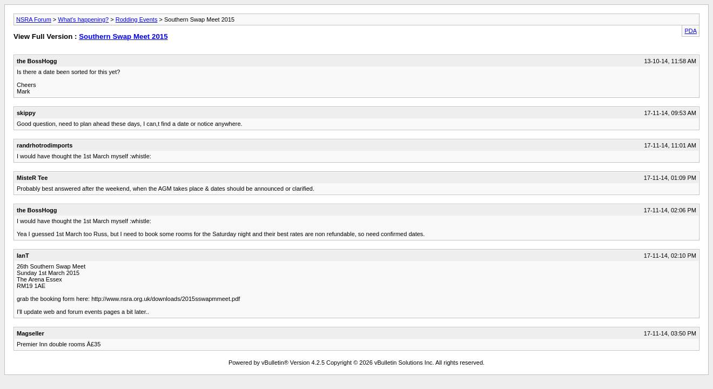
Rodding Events (137, 19)
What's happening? (83, 19)
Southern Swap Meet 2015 (123, 36)
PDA (690, 31)
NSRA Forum (33, 19)
